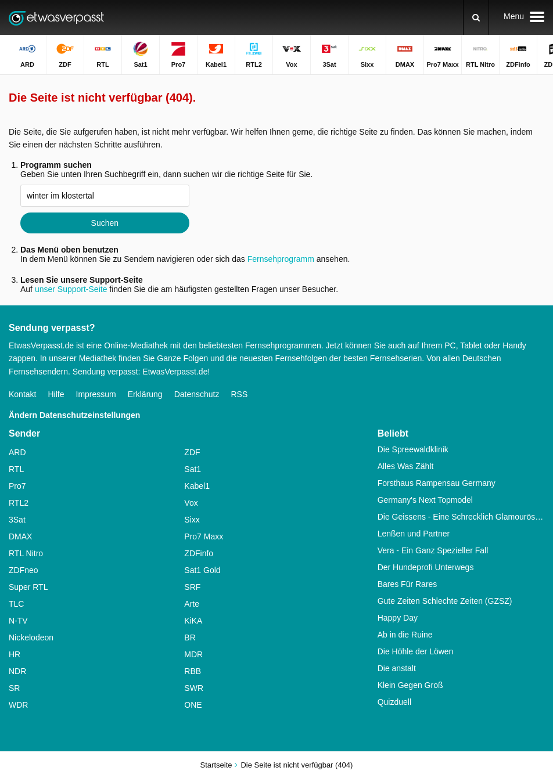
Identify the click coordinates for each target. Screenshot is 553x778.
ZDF (192, 452)
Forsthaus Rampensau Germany (436, 483)
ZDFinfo (198, 553)
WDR (18, 704)
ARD (17, 452)
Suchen (105, 223)
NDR (17, 671)
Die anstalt (397, 668)
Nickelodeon (31, 637)
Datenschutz (197, 394)
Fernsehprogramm (280, 259)
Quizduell (394, 702)
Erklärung (145, 394)
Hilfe (56, 394)
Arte (191, 603)
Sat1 (192, 469)
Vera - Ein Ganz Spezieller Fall (433, 550)
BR (189, 637)
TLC (16, 603)
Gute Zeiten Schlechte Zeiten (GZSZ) (445, 601)
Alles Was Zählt (406, 466)
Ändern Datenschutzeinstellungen (74, 415)
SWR (193, 688)
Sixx (191, 519)
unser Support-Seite (71, 289)
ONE (193, 704)
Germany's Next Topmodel (425, 500)
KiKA (193, 620)
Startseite (216, 765)
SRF (192, 587)
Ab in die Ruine (405, 634)
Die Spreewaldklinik (413, 449)
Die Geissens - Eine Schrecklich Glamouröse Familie (461, 516)
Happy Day (398, 617)
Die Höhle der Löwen (416, 651)
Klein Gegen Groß (410, 685)
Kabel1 (197, 486)
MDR (193, 654)
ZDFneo (23, 570)
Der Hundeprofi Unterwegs (426, 567)
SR (14, 688)
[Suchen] (476, 17)
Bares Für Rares (407, 584)
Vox (191, 502)
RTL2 (18, 502)
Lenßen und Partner (414, 533)
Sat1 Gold (202, 570)
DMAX (20, 536)
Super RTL (28, 587)
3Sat (17, 519)
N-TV (18, 620)
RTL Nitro (26, 553)
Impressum (96, 394)
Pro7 (17, 486)
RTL (16, 469)
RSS (239, 394)
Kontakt (22, 394)
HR (14, 654)
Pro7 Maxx (203, 536)
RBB (192, 671)
